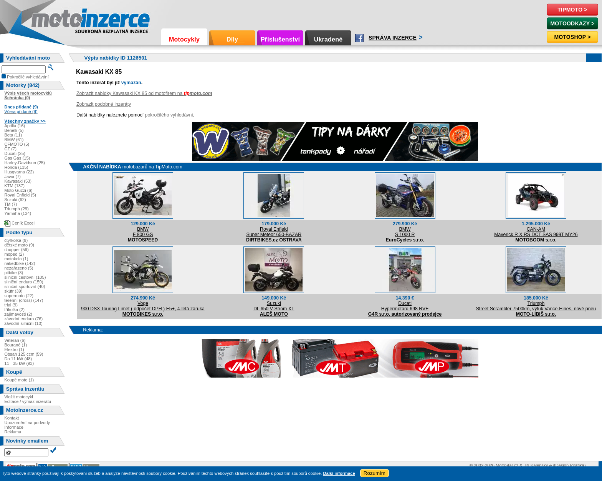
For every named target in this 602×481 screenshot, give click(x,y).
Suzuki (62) (15, 199)
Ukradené (328, 39)
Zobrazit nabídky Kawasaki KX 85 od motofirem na (144, 93)
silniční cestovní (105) (25, 277)
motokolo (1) (16, 258)
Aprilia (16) (14, 125)
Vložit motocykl (18, 396)
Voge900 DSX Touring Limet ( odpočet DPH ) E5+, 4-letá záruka (143, 306)
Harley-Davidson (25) (24, 162)
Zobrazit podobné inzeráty (103, 104)
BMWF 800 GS (143, 231)
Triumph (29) (16, 208)
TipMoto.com (168, 167)
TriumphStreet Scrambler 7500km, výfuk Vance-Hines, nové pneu (536, 306)
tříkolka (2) (14, 309)
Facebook (359, 38)
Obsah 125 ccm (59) (23, 354)
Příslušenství (280, 39)
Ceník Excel (23, 223)
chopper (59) (16, 249)
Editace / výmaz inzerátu (27, 401)
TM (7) (10, 204)
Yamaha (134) (17, 213)
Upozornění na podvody (27, 422)
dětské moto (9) (19, 245)
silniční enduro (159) (23, 282)
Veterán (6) (14, 340)
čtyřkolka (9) (16, 240)
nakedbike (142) (19, 263)
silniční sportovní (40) (24, 286)
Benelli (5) (13, 130)
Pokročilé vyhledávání (28, 77)
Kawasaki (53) (17, 181)
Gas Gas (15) (17, 158)
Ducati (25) (14, 153)
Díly (232, 39)
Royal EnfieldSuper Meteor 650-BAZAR (273, 231)
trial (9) (11, 305)
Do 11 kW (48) (18, 358)
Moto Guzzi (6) (18, 190)
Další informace (339, 473)
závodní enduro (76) (23, 318)
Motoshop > (572, 37)
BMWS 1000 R (405, 231)
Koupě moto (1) (19, 380)
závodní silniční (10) (23, 323)
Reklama (12, 431)
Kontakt (11, 418)
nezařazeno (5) (18, 268)
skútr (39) (13, 291)
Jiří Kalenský (536, 465)
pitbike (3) (13, 272)
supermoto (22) (18, 295)
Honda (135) (16, 167)
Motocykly (184, 39)
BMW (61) (13, 139)
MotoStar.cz (507, 465)
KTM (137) (14, 185)
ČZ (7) (10, 148)
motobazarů (134, 167)
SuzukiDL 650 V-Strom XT (273, 306)
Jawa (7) (12, 176)
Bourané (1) (15, 345)
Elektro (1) (14, 349)
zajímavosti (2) (18, 314)
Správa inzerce (393, 38)
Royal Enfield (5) (20, 195)
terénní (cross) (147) (23, 300)
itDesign (561, 465)
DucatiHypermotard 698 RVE (405, 306)
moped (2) (14, 254)
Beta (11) (13, 135)
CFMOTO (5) (16, 144)
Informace (13, 427)
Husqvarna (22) (19, 172)
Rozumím (374, 473)
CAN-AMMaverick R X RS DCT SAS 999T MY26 (535, 231)
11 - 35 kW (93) (19, 363)
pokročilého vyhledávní (169, 115)
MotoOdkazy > (572, 23)
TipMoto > (572, 10)
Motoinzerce (47, 19)
